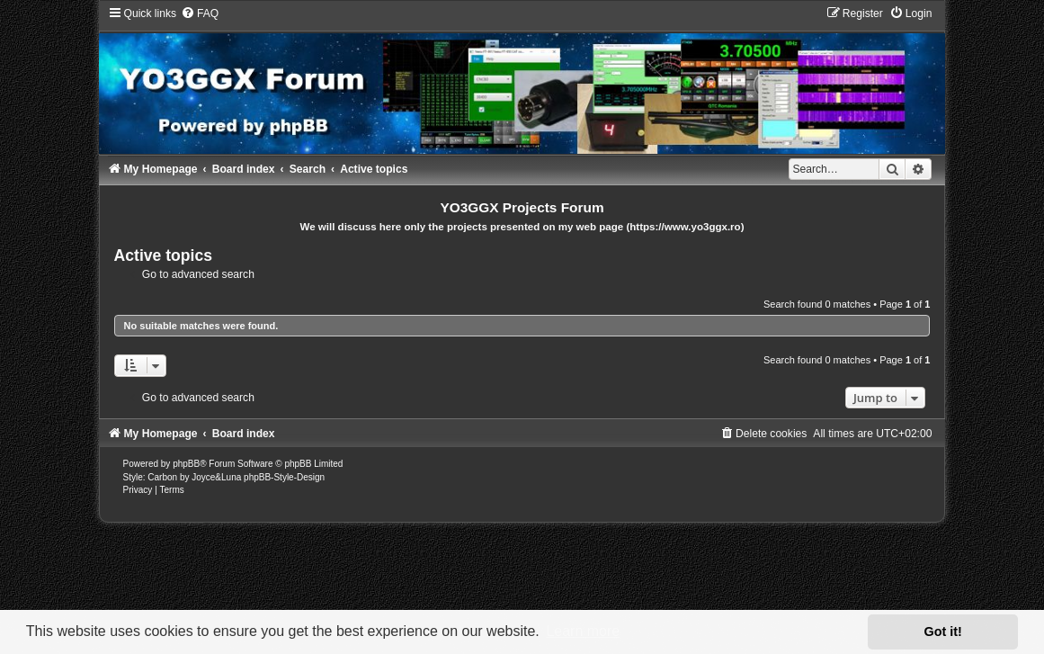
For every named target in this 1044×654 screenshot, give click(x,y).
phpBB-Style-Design (284, 477)
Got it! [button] (943, 631)
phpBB (186, 464)
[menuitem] (200, 13)
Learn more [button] (583, 631)
